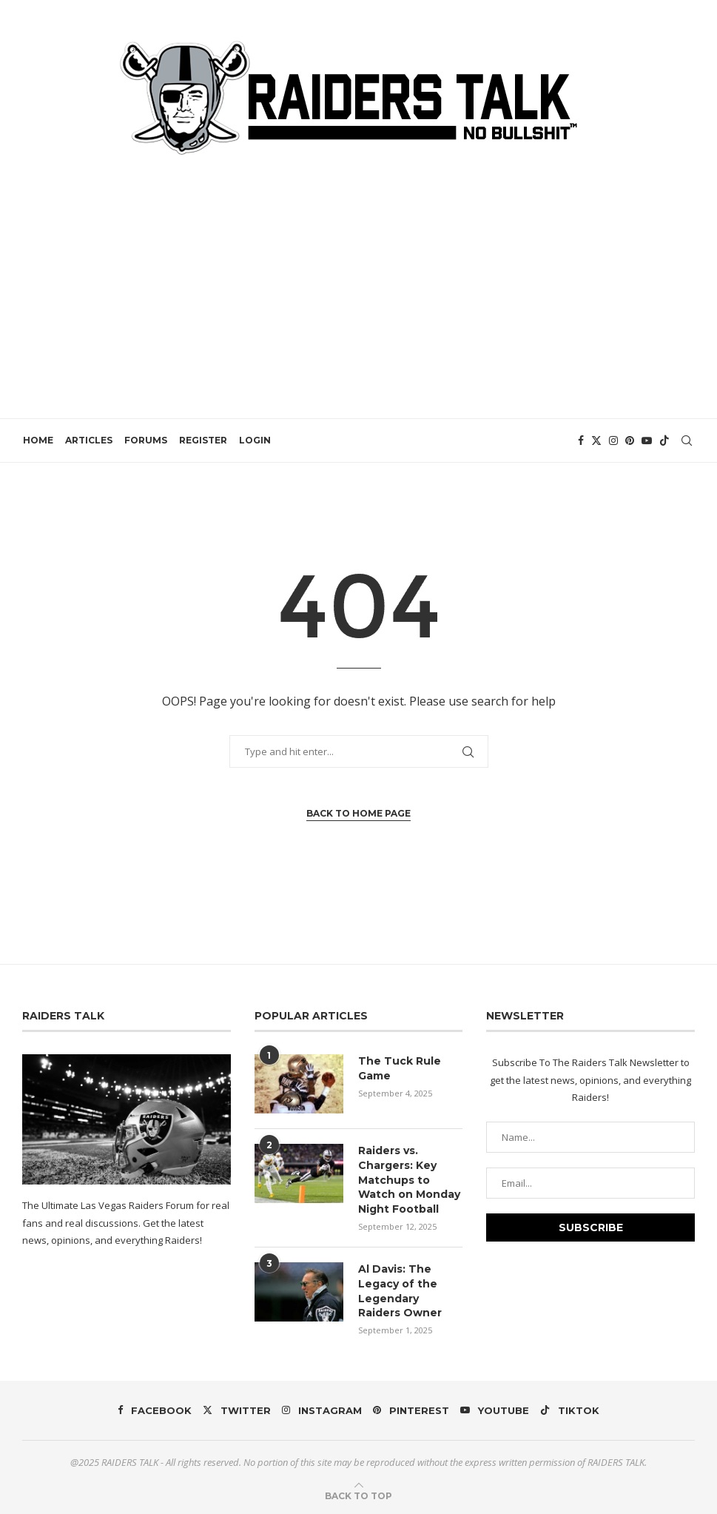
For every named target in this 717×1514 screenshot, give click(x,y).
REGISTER (202, 440)
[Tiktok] (665, 440)
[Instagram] (614, 440)
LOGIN (254, 440)
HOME (37, 440)
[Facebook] (582, 440)
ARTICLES (88, 440)
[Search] (687, 440)
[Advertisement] (358, 277)
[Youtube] (647, 440)
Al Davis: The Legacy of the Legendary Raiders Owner (400, 1290)
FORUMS (145, 440)
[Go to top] (358, 1494)
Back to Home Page (358, 813)
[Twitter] (597, 440)
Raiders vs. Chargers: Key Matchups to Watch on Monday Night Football (409, 1179)
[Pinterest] (630, 440)
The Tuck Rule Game (399, 1068)
